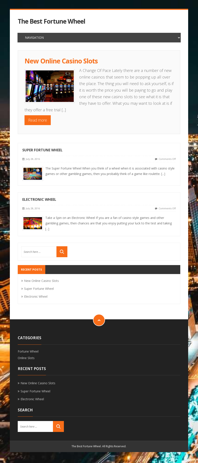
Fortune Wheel (28, 351)
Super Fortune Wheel (42, 150)
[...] (64, 109)
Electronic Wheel (39, 199)
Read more (37, 120)
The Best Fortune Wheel (51, 21)
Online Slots (26, 358)
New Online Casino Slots (61, 60)
